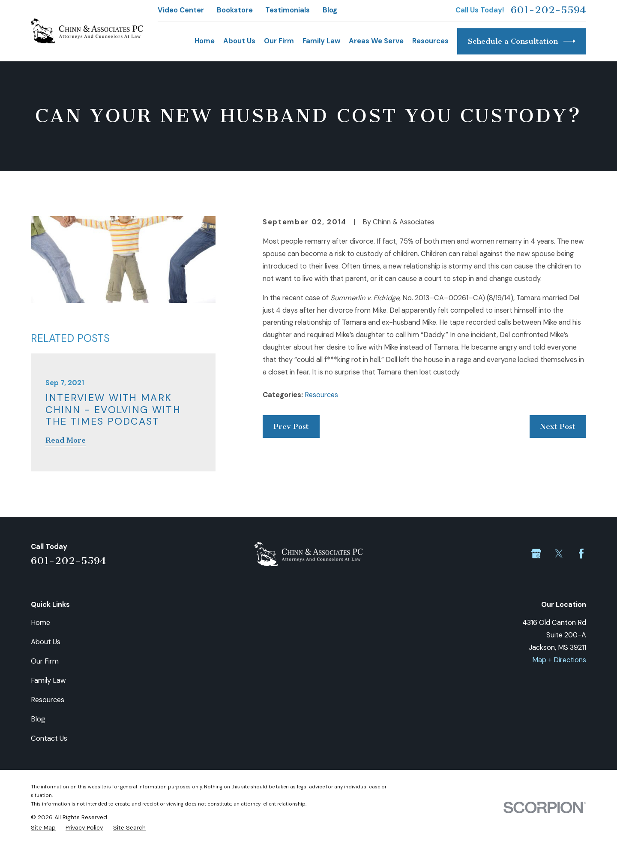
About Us (45, 641)
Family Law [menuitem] (321, 40)
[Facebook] (581, 553)
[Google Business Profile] (536, 553)
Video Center (181, 10)
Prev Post (291, 426)
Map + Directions (559, 659)
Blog (330, 10)
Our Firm (45, 661)
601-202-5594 (548, 10)
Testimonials (287, 10)
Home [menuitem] (205, 40)
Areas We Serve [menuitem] (376, 40)
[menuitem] (43, 827)
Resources (321, 394)
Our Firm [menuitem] (279, 40)
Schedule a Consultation (521, 41)
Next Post (557, 426)
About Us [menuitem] (239, 40)
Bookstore (235, 10)
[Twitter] (559, 553)
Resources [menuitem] (430, 40)
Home (40, 622)
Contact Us (49, 738)
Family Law (48, 680)
